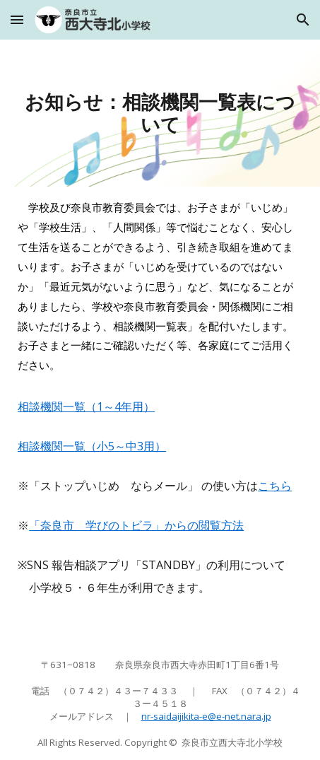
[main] (160, 113)
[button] (17, 19)
